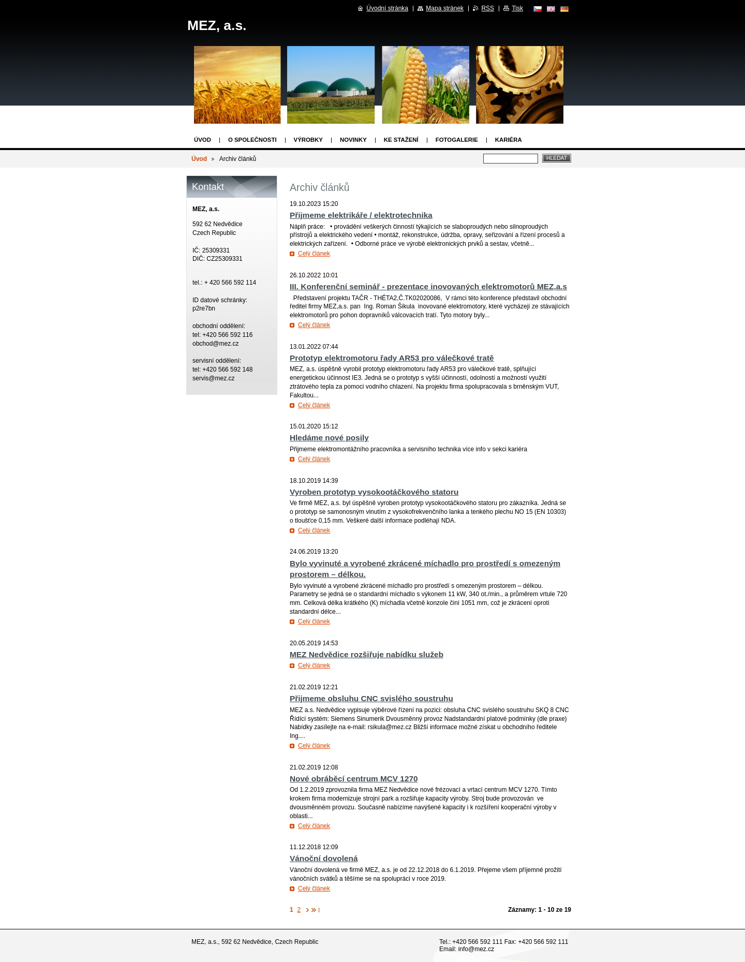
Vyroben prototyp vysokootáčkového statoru (374, 491)
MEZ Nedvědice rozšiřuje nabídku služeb (366, 654)
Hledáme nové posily (329, 437)
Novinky (353, 140)
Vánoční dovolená (323, 858)
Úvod (202, 140)
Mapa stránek (445, 8)
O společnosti (252, 140)
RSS (487, 8)
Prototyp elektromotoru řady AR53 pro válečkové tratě (392, 357)
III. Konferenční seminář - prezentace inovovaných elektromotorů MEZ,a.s (428, 286)
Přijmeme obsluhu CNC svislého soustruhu (371, 698)
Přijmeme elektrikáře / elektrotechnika (361, 215)
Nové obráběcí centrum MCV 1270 (354, 778)
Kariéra (508, 140)
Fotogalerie (457, 140)
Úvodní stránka (387, 8)
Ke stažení (401, 140)
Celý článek (314, 253)
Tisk (517, 8)
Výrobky (308, 140)
